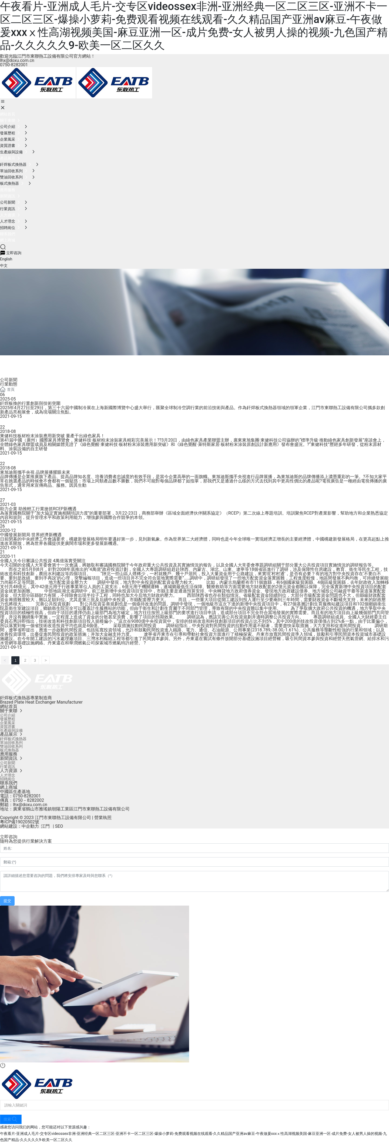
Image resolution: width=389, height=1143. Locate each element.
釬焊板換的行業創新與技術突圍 (30, 403)
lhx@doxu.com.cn (17, 60)
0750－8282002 (28, 800)
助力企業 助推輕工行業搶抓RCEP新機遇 (38, 508)
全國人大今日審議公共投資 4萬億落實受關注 (43, 560)
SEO (59, 826)
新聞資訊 (21, 369)
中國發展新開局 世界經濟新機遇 (31, 534)
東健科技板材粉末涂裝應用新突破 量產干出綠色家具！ (52, 435)
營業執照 (103, 817)
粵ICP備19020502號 (19, 821)
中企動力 (30, 826)
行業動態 (8, 384)
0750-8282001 (14, 64)
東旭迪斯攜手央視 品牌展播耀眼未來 (35, 472)
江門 (45, 826)
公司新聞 (8, 379)
